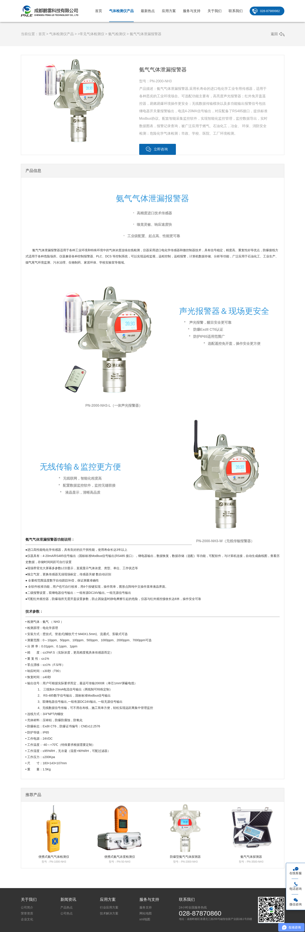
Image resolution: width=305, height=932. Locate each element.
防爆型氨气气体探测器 (185, 856)
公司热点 (66, 913)
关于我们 (215, 11)
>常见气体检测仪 (91, 34)
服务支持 (145, 907)
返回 (274, 34)
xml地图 (144, 919)
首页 (98, 11)
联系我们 (236, 11)
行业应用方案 (109, 907)
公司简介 (27, 907)
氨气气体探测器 (251, 856)
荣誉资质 (27, 913)
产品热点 (66, 907)
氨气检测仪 (117, 34)
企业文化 (27, 919)
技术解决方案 (109, 913)
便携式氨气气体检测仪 (53, 856)
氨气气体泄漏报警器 (145, 34)
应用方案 (169, 11)
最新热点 (148, 11)
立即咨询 (161, 149)
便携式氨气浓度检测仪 (119, 856)
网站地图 (145, 913)
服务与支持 (191, 11)
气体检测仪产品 (121, 11)
